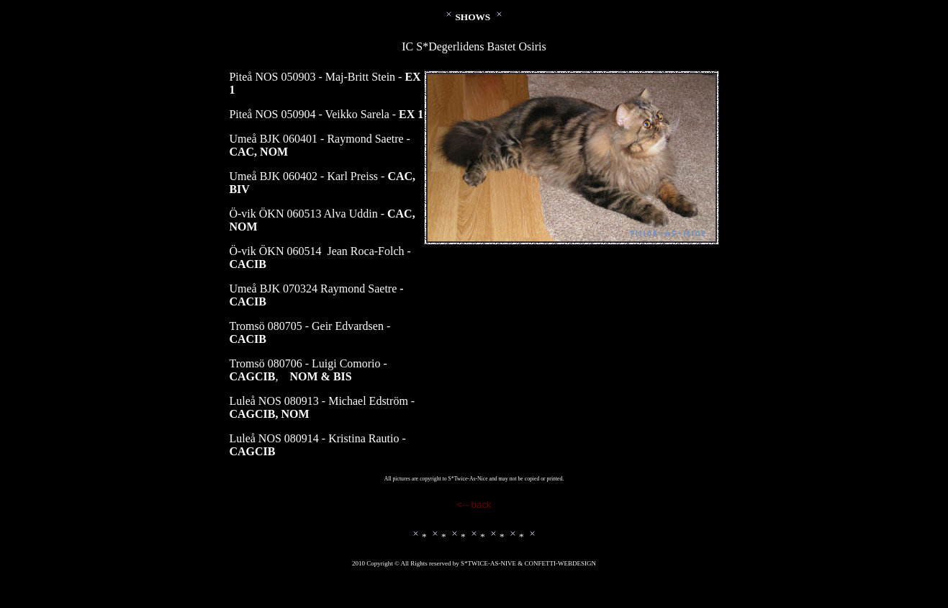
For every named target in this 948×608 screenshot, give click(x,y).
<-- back (474, 504)
